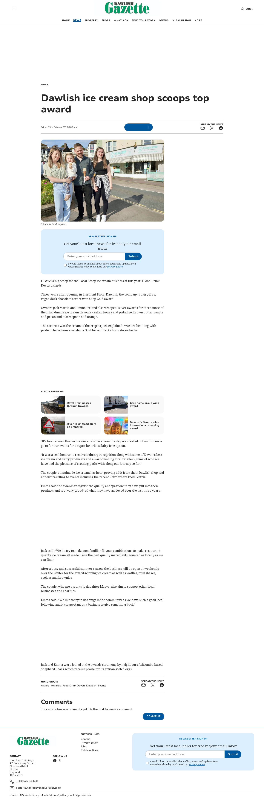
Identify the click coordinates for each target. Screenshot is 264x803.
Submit (133, 256)
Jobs (83, 746)
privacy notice (115, 266)
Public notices (89, 750)
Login (249, 9)
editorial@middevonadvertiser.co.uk (38, 788)
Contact (85, 739)
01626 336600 (29, 781)
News (44, 84)
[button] (14, 8)
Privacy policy (89, 743)
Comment (153, 716)
